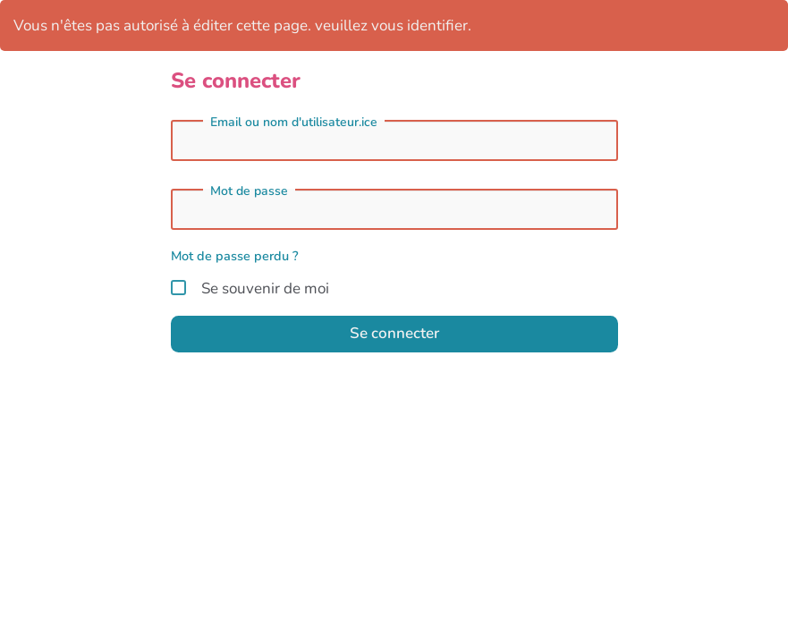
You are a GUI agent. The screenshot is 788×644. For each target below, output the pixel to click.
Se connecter (394, 333)
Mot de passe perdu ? (235, 256)
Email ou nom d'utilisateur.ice (293, 122)
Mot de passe (249, 191)
